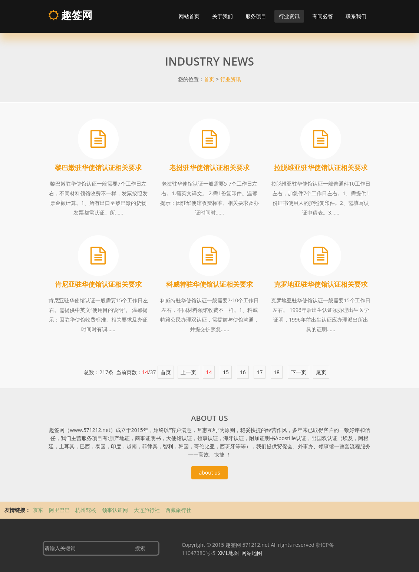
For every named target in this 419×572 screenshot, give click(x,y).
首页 (209, 79)
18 (277, 372)
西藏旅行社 (178, 509)
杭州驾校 (86, 509)
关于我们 (222, 16)
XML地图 (228, 552)
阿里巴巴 (60, 509)
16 (243, 372)
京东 (38, 509)
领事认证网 (115, 509)
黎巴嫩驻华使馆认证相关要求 (98, 167)
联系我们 (356, 16)
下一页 (298, 372)
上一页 (188, 372)
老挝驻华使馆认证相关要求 (209, 167)
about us (209, 472)
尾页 (321, 372)
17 (260, 372)
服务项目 (255, 16)
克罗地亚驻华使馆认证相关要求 (320, 284)
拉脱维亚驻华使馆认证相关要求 (320, 167)
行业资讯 (289, 16)
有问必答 (322, 16)
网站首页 (189, 16)
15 (226, 372)
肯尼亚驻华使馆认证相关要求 (98, 284)
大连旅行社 (147, 509)
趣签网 (70, 15)
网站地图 (251, 552)
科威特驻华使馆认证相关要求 (209, 284)
